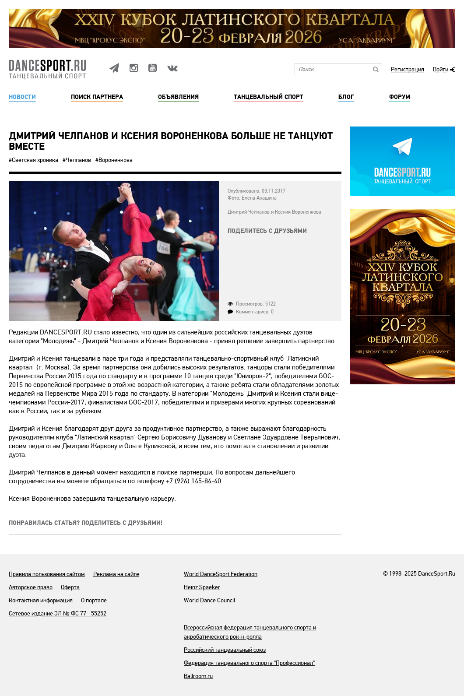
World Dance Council (209, 600)
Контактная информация (41, 600)
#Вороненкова (114, 160)
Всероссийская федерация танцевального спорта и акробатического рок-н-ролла (250, 632)
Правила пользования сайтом (47, 574)
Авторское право (31, 587)
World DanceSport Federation (220, 574)
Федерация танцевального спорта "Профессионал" (249, 663)
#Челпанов (77, 160)
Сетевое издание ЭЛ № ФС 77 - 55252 (57, 613)
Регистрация (407, 70)
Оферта (70, 587)
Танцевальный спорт (268, 97)
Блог (346, 97)
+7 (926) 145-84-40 (193, 481)
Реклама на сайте (116, 574)
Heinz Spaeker (202, 587)
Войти (440, 70)
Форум (399, 97)
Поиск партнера (97, 97)
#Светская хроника (33, 160)
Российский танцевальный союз (225, 650)
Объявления (178, 97)
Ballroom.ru (198, 676)
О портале (94, 600)
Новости (22, 97)
